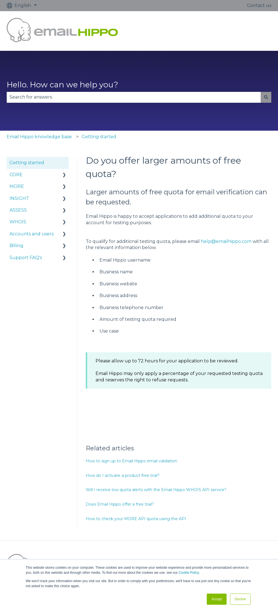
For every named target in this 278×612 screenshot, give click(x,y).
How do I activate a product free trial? (123, 475)
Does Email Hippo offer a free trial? (120, 504)
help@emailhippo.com (226, 241)
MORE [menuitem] (16, 186)
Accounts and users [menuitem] (31, 233)
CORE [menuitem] (16, 174)
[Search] (266, 97)
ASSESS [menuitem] (18, 210)
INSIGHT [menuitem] (19, 198)
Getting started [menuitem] (26, 162)
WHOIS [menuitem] (17, 221)
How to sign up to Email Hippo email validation (131, 460)
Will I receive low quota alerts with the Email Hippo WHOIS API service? (156, 489)
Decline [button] (240, 599)
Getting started (99, 136)
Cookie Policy (189, 573)
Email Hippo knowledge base (39, 136)
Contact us (259, 5)
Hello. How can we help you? (62, 84)
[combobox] (134, 97)
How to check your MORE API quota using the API (136, 518)
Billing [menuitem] (16, 245)
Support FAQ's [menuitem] (25, 257)
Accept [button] (217, 599)
